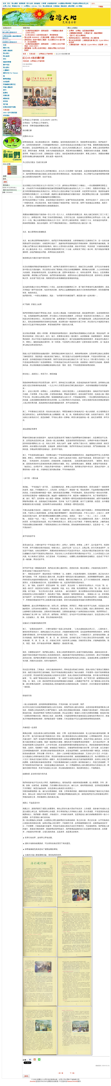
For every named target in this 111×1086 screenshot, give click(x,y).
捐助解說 (37, 3)
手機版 (100, 6)
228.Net (34, 6)
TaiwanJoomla (72, 1081)
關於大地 (6, 48)
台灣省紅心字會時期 (46, 54)
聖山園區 (15, 3)
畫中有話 (6, 65)
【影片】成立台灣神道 (77, 35)
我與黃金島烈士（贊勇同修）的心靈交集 (84, 38)
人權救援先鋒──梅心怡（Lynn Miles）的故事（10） (89, 45)
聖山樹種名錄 (47, 6)
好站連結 (6, 115)
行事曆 (43, 3)
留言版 (5, 101)
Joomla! (33, 1081)
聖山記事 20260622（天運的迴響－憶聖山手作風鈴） (44, 37)
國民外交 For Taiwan (10, 73)
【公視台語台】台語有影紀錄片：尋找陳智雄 (41, 35)
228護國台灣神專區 (64, 3)
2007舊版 (79, 6)
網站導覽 (71, 6)
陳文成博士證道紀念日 (10, 32)
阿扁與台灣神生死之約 (80, 3)
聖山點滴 (6, 56)
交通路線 (56, 6)
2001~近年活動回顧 (10, 113)
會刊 (4, 90)
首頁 (4, 3)
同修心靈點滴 (8, 87)
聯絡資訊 (64, 6)
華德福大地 (16, 6)
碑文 (4, 59)
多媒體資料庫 (52, 3)
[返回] (26, 1076)
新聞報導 (22, 3)
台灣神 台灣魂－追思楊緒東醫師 (81, 31)
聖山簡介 (6, 53)
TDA (39, 6)
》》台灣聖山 (25, 6)
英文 (8, 3)
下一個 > (72, 1073)
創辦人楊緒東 (8, 50)
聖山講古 (6, 67)
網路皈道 (6, 98)
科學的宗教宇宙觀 (9, 107)
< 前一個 (60, 1073)
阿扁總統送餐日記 (9, 84)
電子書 (5, 104)
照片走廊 (29, 3)
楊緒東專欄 (7, 62)
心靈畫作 (6, 70)
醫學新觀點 (7, 79)
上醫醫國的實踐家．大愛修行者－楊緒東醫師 (85, 33)
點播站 (5, 93)
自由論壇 (6, 81)
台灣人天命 (7, 6)
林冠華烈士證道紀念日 (10, 42)
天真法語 (6, 110)
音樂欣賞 (6, 95)
